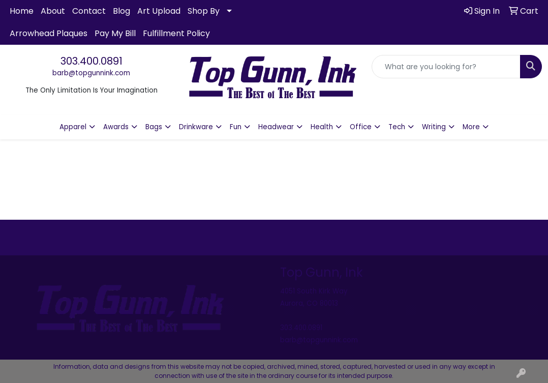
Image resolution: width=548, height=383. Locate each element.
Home (22, 11)
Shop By (204, 11)
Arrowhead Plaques (48, 33)
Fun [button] (235, 127)
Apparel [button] (72, 127)
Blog (121, 11)
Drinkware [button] (196, 127)
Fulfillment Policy (176, 33)
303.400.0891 (91, 61)
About (53, 11)
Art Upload (158, 11)
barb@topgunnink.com (91, 73)
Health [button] (322, 127)
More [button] (471, 127)
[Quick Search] (446, 66)
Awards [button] (116, 127)
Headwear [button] (276, 127)
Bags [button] (153, 127)
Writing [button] (434, 127)
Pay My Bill (115, 33)
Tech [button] (396, 127)
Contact (89, 11)
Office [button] (361, 127)
